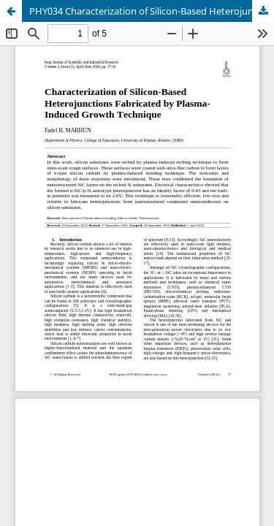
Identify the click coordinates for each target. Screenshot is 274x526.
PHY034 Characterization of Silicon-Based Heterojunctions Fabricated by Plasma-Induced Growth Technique (151, 11)
